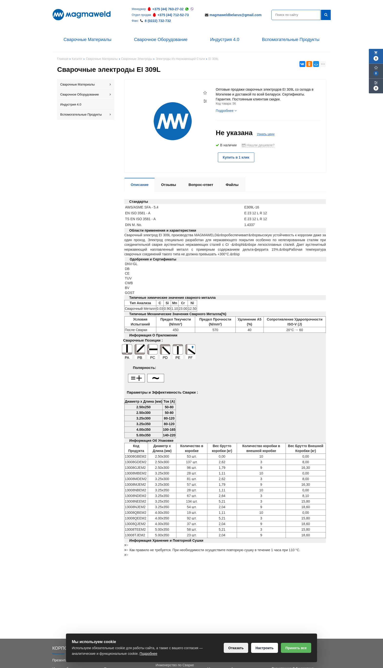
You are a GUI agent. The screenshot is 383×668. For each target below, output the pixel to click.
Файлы (232, 185)
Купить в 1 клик (236, 157)
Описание (140, 185)
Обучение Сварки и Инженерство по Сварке (175, 662)
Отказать (235, 648)
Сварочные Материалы (87, 39)
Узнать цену (266, 134)
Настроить (264, 648)
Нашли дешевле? (258, 145)
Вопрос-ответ (201, 185)
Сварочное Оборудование (161, 39)
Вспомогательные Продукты (290, 39)
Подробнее (226, 111)
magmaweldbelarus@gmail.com (236, 15)
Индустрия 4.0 (224, 39)
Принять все (296, 648)
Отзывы (168, 185)
